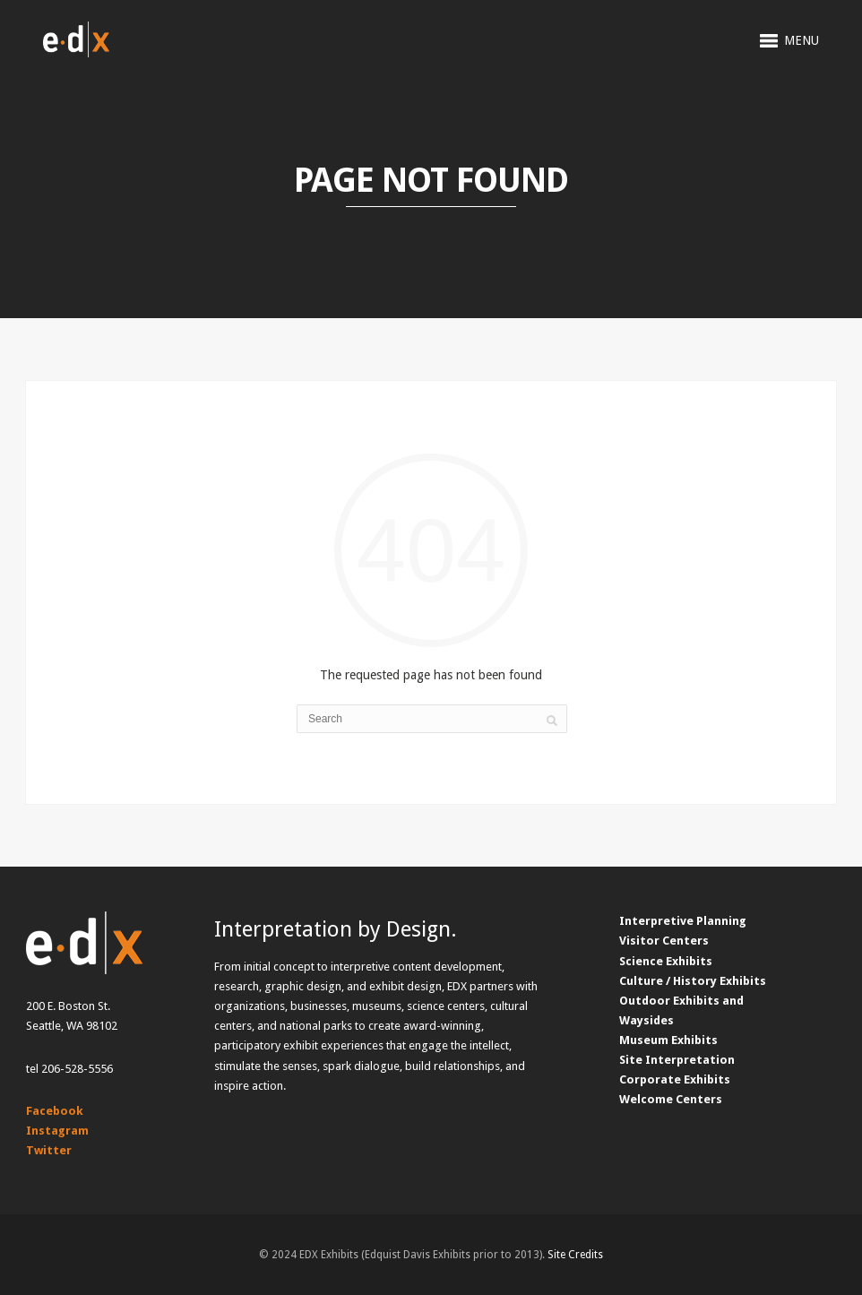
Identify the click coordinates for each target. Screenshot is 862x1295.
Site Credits (575, 1254)
